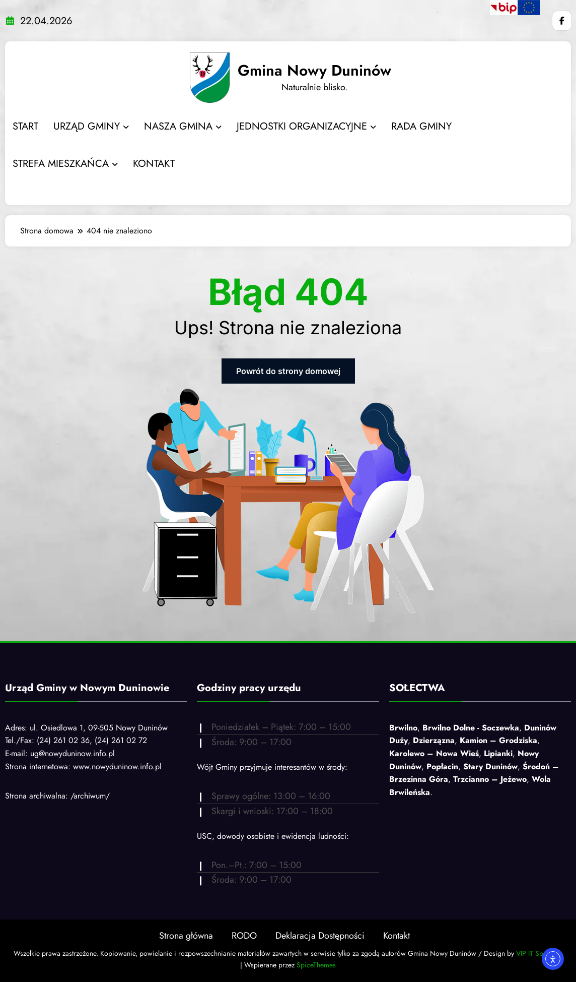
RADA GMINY (421, 126)
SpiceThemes (316, 965)
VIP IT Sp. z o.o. (539, 953)
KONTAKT (154, 163)
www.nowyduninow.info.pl (117, 766)
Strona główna (186, 935)
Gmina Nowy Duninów (314, 70)
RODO (244, 935)
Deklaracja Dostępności (320, 935)
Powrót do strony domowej (288, 371)
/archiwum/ (90, 796)
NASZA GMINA (183, 126)
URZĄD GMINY (91, 126)
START (25, 126)
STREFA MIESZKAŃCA (65, 163)
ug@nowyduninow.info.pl (72, 753)
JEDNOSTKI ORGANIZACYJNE (306, 126)
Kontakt (396, 935)
